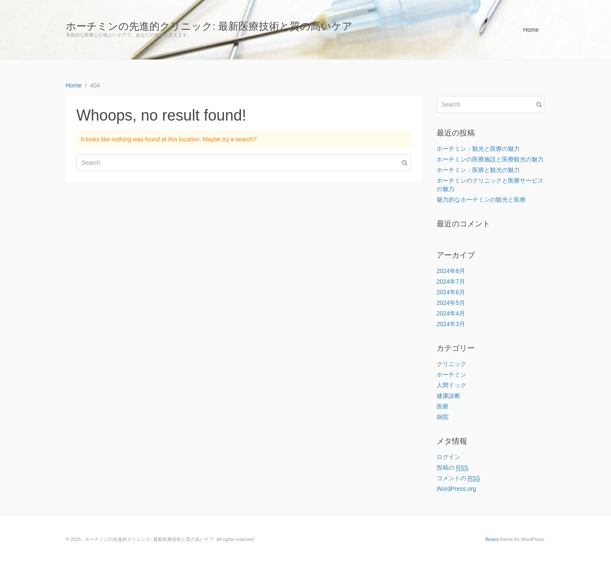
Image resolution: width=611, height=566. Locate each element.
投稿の (452, 467)
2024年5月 (451, 302)
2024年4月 (451, 313)
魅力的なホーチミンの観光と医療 (481, 199)
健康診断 (448, 395)
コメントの (458, 478)
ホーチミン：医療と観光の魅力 (478, 169)
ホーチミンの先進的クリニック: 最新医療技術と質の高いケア (209, 26)
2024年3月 (451, 324)
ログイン (448, 456)
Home (531, 29)
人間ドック (451, 385)
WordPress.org (456, 488)
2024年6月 (451, 292)
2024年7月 (451, 281)
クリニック (451, 363)
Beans (492, 539)
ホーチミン (451, 374)
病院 (442, 417)
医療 (442, 406)
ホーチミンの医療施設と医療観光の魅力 (490, 159)
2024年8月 (451, 271)
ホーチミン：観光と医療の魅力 (478, 148)
